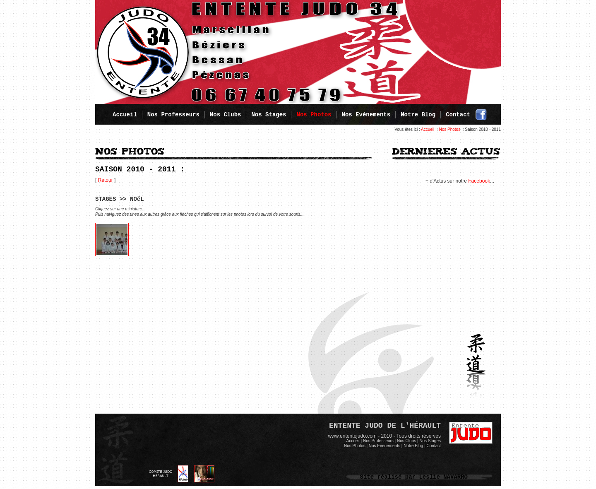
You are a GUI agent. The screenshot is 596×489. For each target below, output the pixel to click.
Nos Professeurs (173, 114)
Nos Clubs (225, 114)
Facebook (479, 181)
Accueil (125, 114)
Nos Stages (268, 114)
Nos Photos (449, 129)
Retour (105, 180)
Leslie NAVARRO (443, 477)
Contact (458, 114)
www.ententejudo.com (352, 436)
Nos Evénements (366, 114)
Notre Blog (418, 114)
